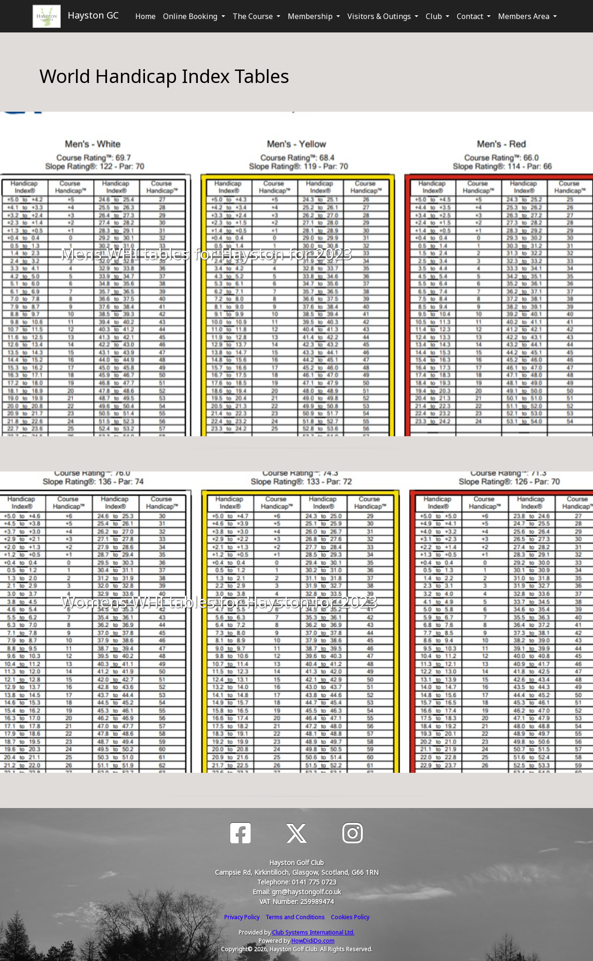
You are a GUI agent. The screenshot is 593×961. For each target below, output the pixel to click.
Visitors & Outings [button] (380, 16)
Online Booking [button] (191, 16)
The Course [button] (254, 16)
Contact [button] (471, 16)
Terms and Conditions (295, 917)
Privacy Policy (241, 917)
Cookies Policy (350, 917)
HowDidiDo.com (312, 941)
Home (145, 16)
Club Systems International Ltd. (313, 932)
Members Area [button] (524, 16)
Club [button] (435, 16)
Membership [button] (311, 16)
